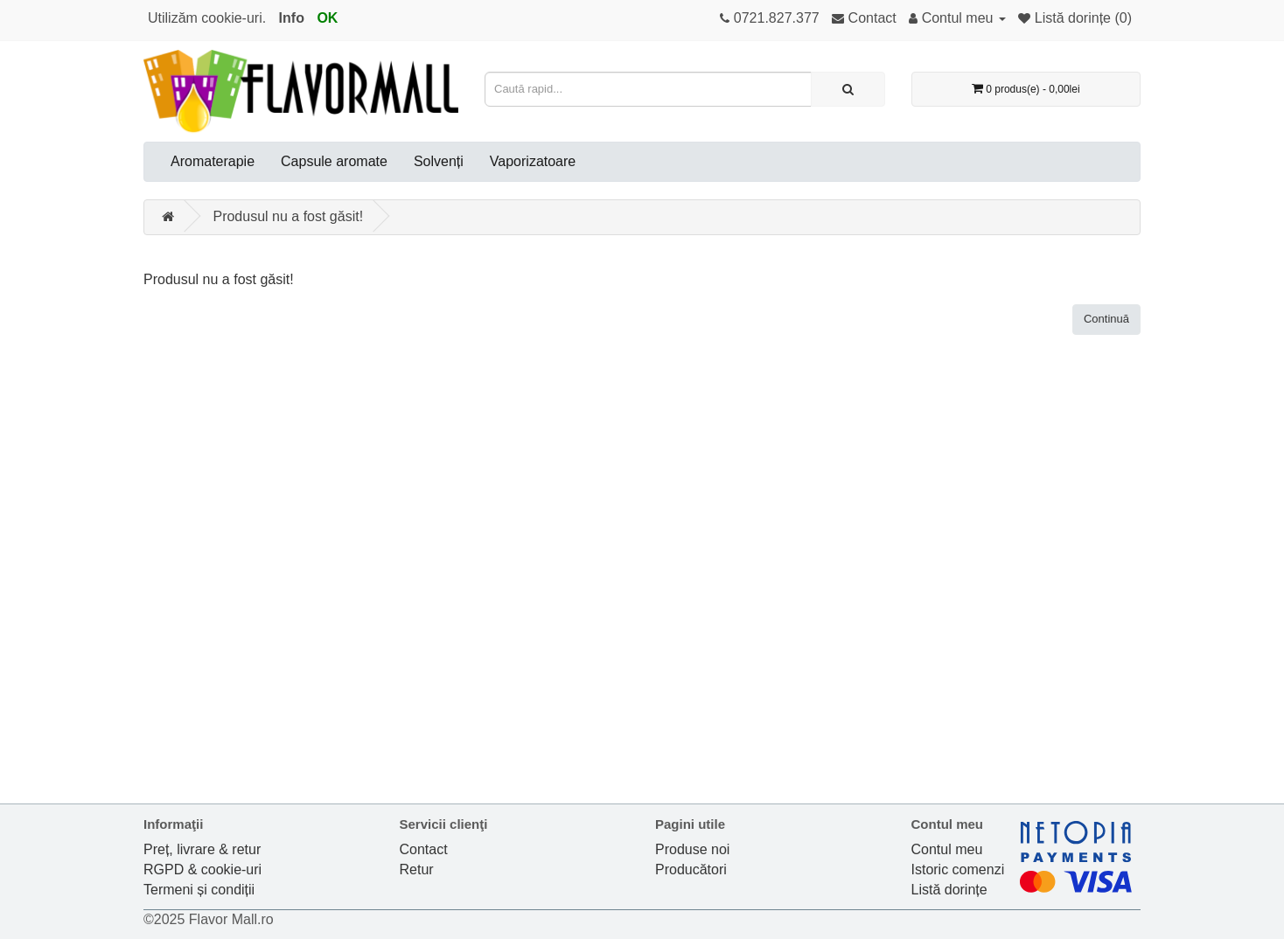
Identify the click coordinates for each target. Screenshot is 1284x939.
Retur (417, 869)
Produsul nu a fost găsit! (288, 216)
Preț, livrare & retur (202, 849)
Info (291, 17)
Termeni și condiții (199, 889)
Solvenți (439, 161)
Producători (691, 869)
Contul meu (947, 849)
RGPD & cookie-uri (202, 869)
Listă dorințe (949, 889)
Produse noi (692, 849)
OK (327, 17)
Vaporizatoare (533, 161)
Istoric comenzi (958, 869)
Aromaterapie (213, 161)
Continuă (1106, 318)
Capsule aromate (334, 161)
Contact (424, 849)
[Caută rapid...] (848, 89)
